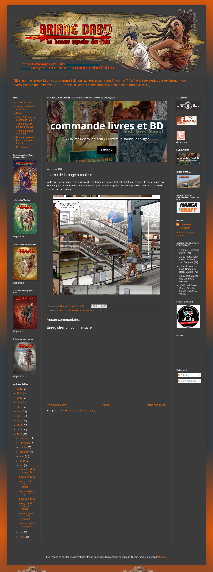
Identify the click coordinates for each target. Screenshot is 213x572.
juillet (23, 461)
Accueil (106, 405)
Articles (183, 375)
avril (22, 536)
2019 (20, 402)
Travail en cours (93, 310)
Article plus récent (56, 405)
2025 (20, 388)
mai (22, 532)
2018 (20, 407)
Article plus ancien (156, 405)
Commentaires (187, 380)
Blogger (162, 557)
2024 (20, 393)
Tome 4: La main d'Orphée (25, 132)
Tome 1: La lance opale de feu (71, 310)
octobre (24, 447)
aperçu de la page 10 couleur (25, 484)
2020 (20, 397)
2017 (20, 411)
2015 (20, 420)
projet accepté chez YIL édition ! (26, 516)
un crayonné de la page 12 (27, 525)
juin (22, 465)
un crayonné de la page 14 (27, 471)
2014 (20, 425)
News (19, 113)
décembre (25, 438)
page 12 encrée (27, 498)
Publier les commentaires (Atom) (78, 410)
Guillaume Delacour (185, 226)
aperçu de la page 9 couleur (25, 506)
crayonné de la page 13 (26, 493)
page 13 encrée (27, 476)
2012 (20, 434)
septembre (25, 451)
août (22, 456)
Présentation (22, 147)
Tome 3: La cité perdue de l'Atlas (25, 125)
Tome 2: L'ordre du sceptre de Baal (26, 118)
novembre (25, 442)
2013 (20, 429)
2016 (20, 416)
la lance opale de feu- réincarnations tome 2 (26, 140)
